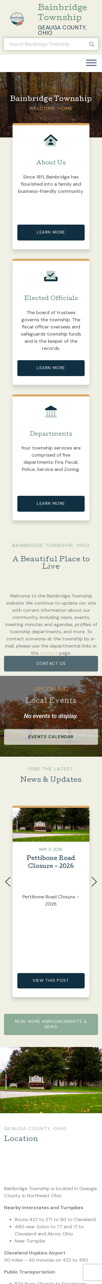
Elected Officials (51, 299)
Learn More (51, 232)
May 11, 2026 (50, 849)
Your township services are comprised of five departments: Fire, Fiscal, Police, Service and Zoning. (51, 458)
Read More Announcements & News (51, 1024)
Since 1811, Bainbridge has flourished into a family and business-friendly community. (51, 184)
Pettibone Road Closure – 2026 (50, 863)
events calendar (51, 736)
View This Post (51, 980)
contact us (51, 673)
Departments (51, 434)
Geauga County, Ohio (62, 30)
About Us (51, 163)
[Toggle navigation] (91, 63)
